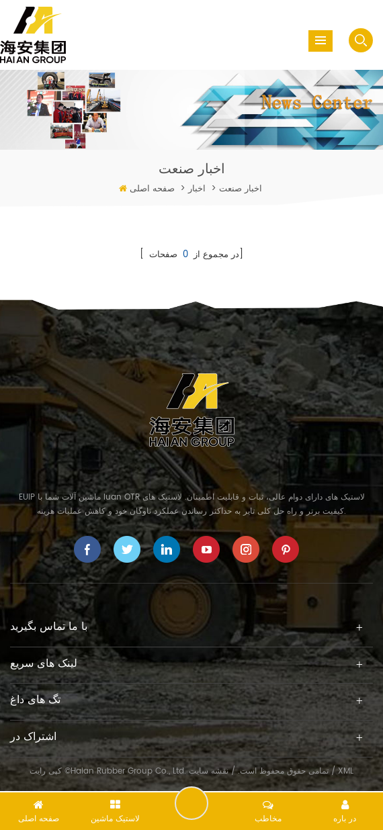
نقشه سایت (208, 771)
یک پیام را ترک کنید (191, 803)
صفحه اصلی (152, 189)
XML (345, 771)
